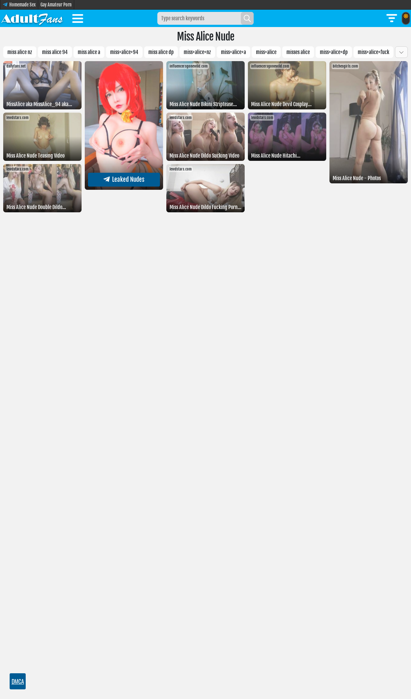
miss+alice (266, 52)
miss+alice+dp (334, 52)
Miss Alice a (89, 52)
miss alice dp (161, 52)
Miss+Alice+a (233, 52)
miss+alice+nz (197, 52)
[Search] (247, 18)
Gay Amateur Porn (56, 4)
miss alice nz (19, 52)
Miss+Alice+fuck (373, 52)
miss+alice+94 (124, 52)
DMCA (17, 681)
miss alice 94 (55, 52)
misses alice (298, 52)
